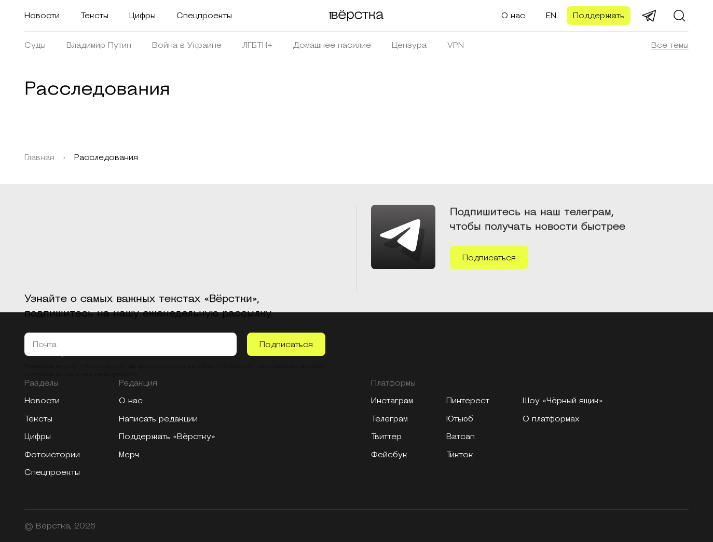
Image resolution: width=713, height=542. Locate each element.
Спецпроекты (204, 15)
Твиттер (386, 436)
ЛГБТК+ (257, 45)
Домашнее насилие (332, 45)
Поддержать (598, 15)
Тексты (94, 15)
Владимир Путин (98, 45)
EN (551, 15)
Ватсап (460, 436)
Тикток (459, 454)
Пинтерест (467, 400)
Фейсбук (389, 454)
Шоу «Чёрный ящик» (563, 400)
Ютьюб (459, 419)
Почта (45, 344)
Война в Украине (187, 45)
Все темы (670, 45)
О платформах (551, 419)
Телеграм (389, 419)
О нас (513, 15)
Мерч (129, 454)
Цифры (142, 15)
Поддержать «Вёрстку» (167, 436)
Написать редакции (158, 419)
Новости (42, 15)
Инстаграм (392, 400)
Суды (35, 45)
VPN (455, 45)
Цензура (409, 45)
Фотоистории (52, 454)
